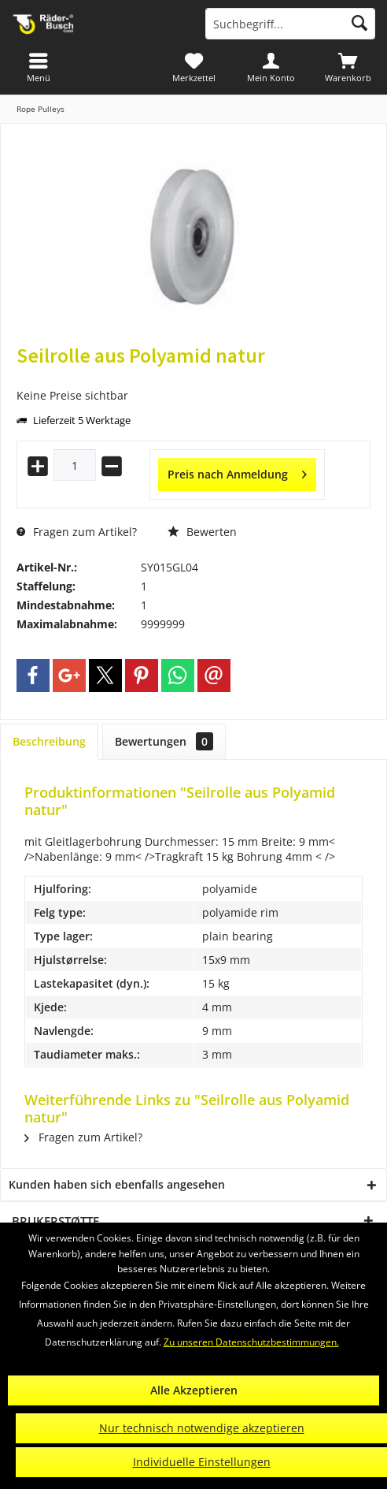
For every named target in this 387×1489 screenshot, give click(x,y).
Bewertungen (164, 741)
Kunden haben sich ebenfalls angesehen (117, 1184)
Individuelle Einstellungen (202, 1461)
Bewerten (202, 531)
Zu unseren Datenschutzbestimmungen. (251, 1342)
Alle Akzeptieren (194, 1390)
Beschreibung (49, 741)
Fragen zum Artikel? (77, 531)
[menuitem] (348, 67)
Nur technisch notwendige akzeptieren (201, 1427)
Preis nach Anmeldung (237, 472)
